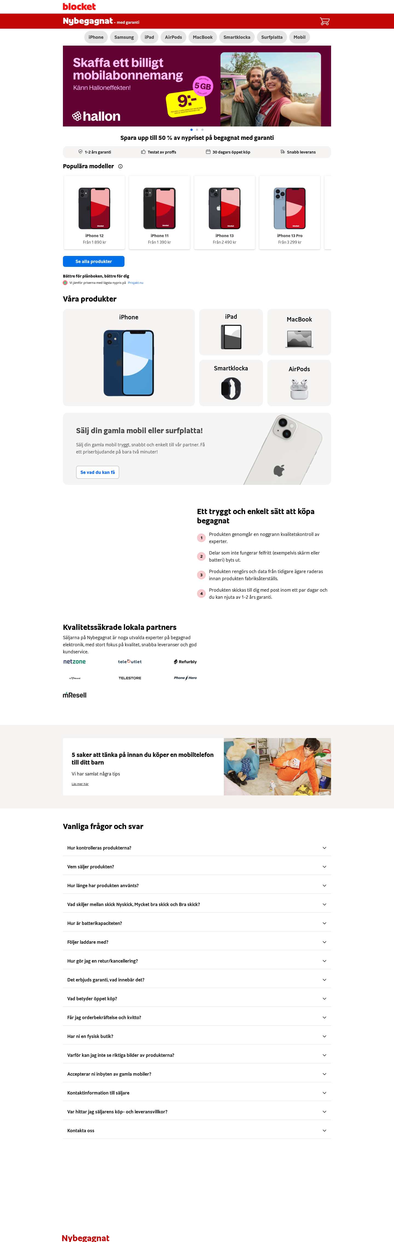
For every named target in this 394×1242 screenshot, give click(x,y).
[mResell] (74, 695)
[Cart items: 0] (324, 21)
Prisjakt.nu (135, 283)
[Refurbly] (185, 662)
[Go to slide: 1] (197, 130)
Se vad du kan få (97, 472)
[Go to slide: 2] (202, 130)
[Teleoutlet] (129, 662)
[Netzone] (74, 662)
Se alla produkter (94, 261)
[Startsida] (79, 6)
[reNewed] (74, 678)
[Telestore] (129, 678)
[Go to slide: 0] (191, 130)
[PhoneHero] (185, 678)
